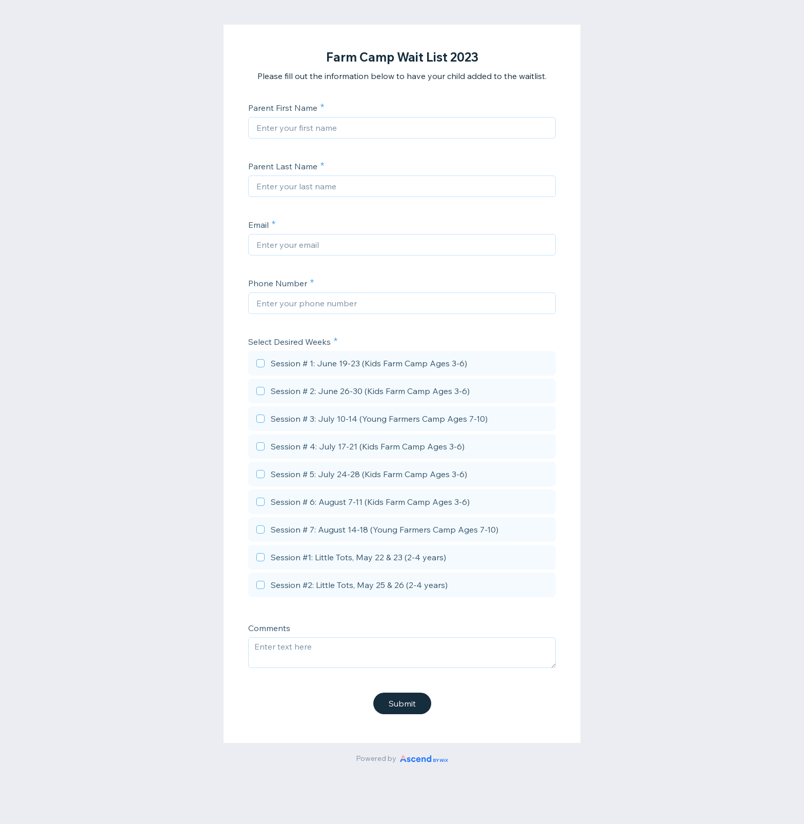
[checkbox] (402, 365)
